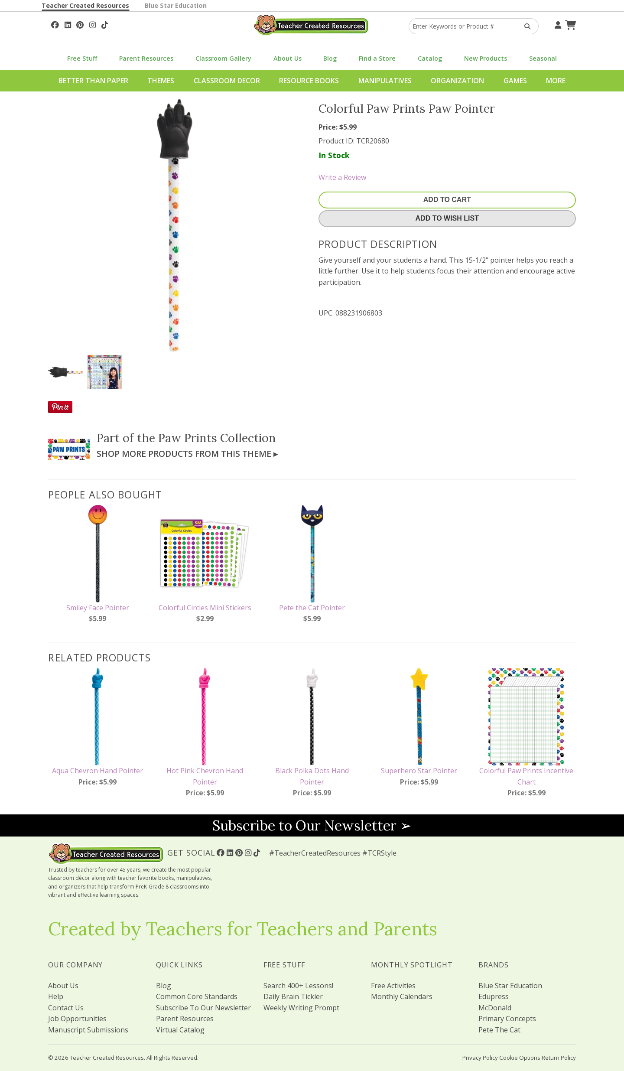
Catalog (430, 58)
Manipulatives (385, 80)
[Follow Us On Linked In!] (68, 23)
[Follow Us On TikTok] (104, 23)
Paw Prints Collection (217, 437)
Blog (330, 58)
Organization (457, 80)
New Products (485, 58)
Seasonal (543, 58)
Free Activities (393, 985)
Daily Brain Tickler (293, 996)
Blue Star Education (176, 5)
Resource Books (309, 80)
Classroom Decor (227, 80)
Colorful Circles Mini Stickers (205, 607)
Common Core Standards (196, 996)
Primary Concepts (507, 1018)
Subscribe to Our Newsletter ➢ (312, 825)
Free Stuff (82, 58)
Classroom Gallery (223, 58)
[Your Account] (556, 23)
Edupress (493, 996)
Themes (160, 80)
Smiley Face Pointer (97, 607)
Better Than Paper (93, 80)
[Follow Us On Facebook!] (55, 23)
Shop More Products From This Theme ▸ (187, 453)
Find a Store (377, 58)
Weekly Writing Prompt (301, 1007)
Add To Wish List (447, 218)
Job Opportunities (77, 1018)
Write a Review (342, 177)
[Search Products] (524, 26)
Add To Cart (447, 199)
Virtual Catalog (180, 1030)
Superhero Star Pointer (419, 770)
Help (55, 996)
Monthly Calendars (401, 996)
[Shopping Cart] (569, 23)
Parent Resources (146, 58)
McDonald (494, 1007)
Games (515, 80)
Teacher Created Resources (85, 5)
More (556, 80)
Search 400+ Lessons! (298, 985)
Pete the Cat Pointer (312, 607)
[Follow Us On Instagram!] (92, 23)
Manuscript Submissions (88, 1030)
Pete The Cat (499, 1030)
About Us (287, 58)
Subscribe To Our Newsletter (203, 1007)
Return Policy (559, 1057)
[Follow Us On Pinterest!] (80, 23)
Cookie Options (519, 1057)
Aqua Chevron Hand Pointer (97, 770)
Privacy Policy (480, 1057)
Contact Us (66, 1007)
